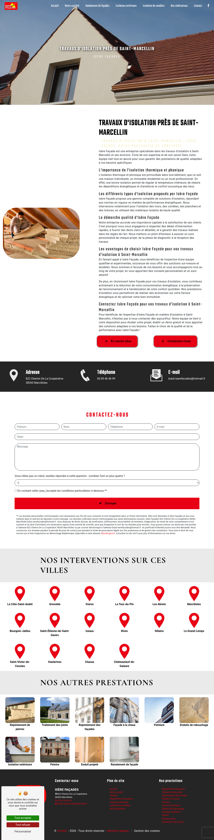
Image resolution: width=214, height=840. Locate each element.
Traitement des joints (172, 791)
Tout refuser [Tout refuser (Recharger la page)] (22, 824)
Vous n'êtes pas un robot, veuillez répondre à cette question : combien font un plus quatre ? (70, 457)
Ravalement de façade (172, 821)
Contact (197, 5)
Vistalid (62, 829)
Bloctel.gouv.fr (108, 515)
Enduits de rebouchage (173, 807)
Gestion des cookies (146, 829)
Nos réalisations (178, 5)
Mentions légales (118, 829)
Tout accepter (22, 818)
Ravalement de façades (97, 5)
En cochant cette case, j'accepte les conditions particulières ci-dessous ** (62, 472)
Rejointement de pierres (173, 788)
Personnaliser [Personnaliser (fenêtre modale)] (22, 831)
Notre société (71, 5)
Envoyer (111, 485)
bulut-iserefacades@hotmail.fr (71, 802)
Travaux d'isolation (171, 804)
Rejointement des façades (174, 794)
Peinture (166, 801)
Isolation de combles (153, 5)
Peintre (165, 814)
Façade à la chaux (170, 797)
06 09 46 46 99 (63, 799)
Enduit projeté (168, 817)
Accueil (54, 5)
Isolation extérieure (125, 5)
